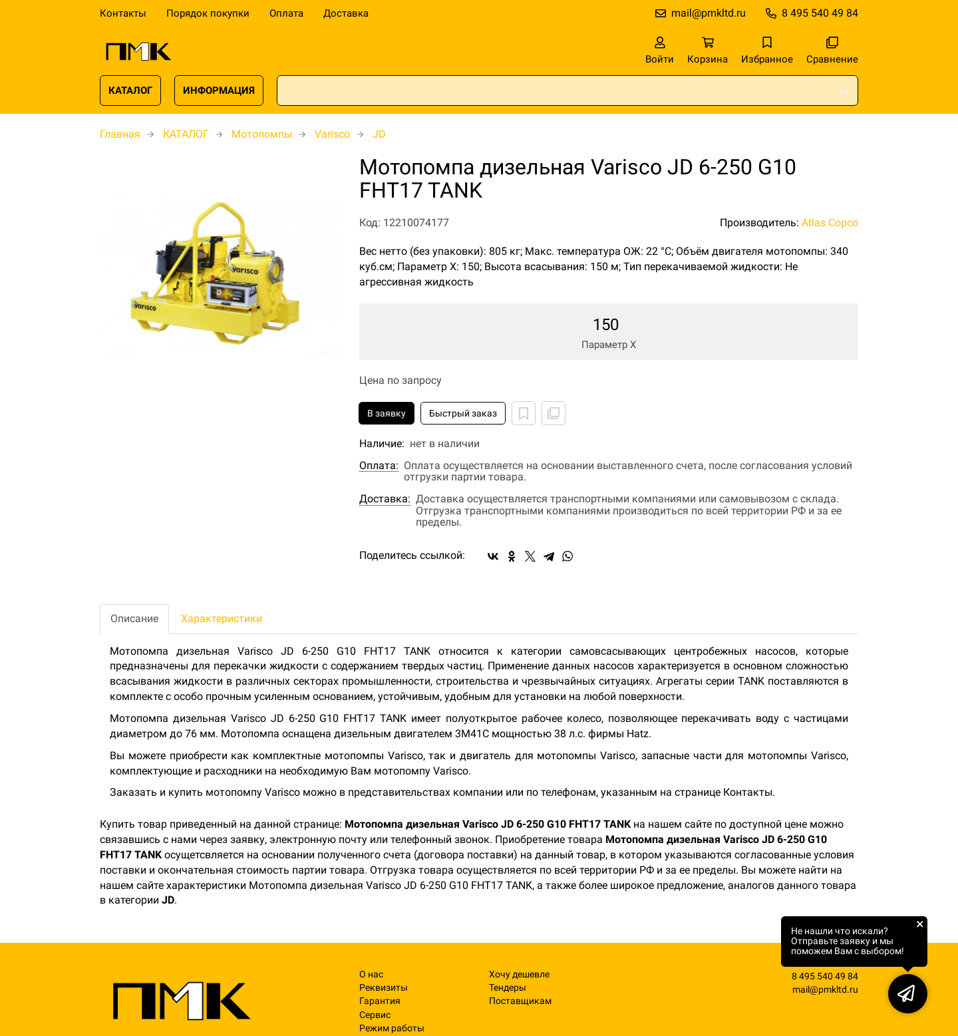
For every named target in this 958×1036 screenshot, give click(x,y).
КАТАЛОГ (130, 90)
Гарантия (379, 1001)
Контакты (123, 13)
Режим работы (391, 1028)
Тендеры (507, 988)
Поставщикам (520, 1001)
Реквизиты (383, 988)
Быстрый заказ (463, 413)
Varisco (332, 134)
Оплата (286, 13)
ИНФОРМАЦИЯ (219, 90)
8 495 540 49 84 (820, 13)
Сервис (375, 1015)
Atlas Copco (830, 222)
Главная (120, 134)
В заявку (386, 413)
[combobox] (567, 90)
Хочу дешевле (519, 974)
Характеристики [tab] (221, 618)
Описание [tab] (134, 618)
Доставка (346, 13)
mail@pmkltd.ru (708, 13)
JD (379, 134)
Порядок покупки (207, 13)
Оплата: (379, 466)
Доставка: (384, 499)
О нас (371, 974)
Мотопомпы (262, 134)
